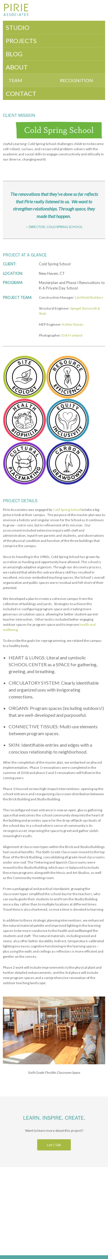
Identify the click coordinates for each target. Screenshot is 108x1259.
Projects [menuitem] (21, 41)
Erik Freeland (72, 335)
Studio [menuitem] (17, 27)
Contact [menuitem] (21, 93)
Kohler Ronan (72, 324)
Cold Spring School (67, 509)
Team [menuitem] (15, 80)
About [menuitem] (17, 67)
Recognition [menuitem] (76, 80)
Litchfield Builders (89, 297)
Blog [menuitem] (14, 54)
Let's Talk (54, 1145)
